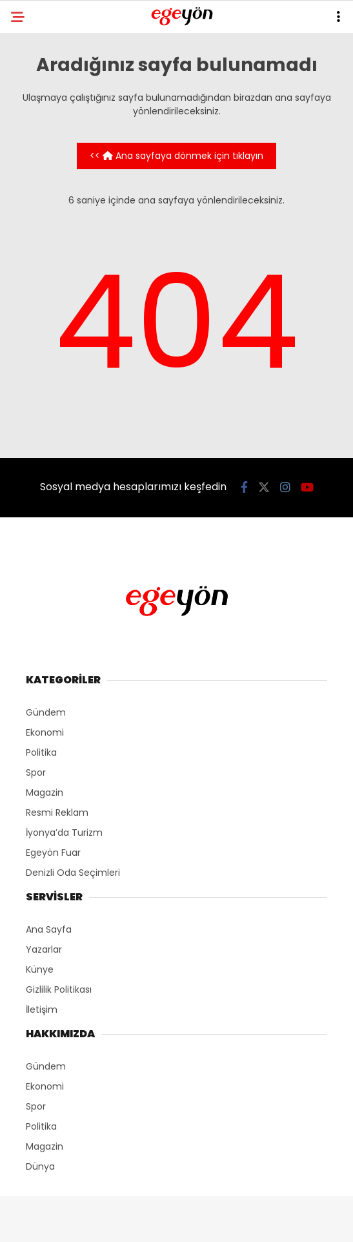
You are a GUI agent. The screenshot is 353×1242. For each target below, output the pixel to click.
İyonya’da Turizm (64, 832)
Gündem (46, 712)
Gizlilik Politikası (59, 989)
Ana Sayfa (49, 929)
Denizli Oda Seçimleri (73, 872)
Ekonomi (45, 732)
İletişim (41, 1009)
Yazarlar (44, 949)
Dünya (40, 1166)
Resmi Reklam (57, 812)
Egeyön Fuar (53, 852)
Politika (41, 752)
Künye (40, 969)
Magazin (44, 792)
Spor (36, 772)
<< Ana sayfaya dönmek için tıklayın (176, 155)
